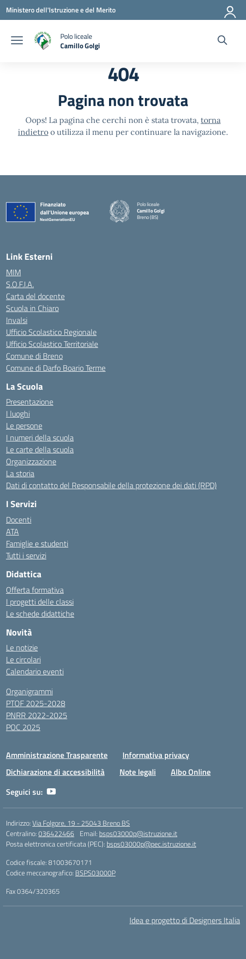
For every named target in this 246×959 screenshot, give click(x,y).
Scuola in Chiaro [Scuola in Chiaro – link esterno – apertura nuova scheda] (32, 308)
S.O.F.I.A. (20, 284)
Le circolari (23, 659)
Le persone (24, 425)
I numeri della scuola (40, 437)
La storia (20, 473)
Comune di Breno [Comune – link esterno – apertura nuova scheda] (34, 356)
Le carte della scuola (40, 449)
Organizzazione (31, 461)
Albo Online (191, 772)
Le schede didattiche (40, 614)
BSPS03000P (95, 872)
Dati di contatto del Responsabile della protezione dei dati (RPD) (111, 485)
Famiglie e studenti (37, 543)
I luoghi (18, 414)
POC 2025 (23, 727)
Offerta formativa (35, 590)
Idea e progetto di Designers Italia (184, 920)
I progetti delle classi (40, 602)
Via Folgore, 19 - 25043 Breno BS (81, 823)
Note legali (138, 772)
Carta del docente (35, 296)
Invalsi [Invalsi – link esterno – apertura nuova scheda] (16, 320)
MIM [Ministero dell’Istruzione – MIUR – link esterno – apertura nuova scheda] (13, 272)
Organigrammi (29, 691)
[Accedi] (230, 9)
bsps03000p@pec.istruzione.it (151, 844)
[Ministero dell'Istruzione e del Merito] (61, 9)
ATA (12, 531)
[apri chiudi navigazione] (17, 41)
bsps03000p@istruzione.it (138, 833)
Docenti (18, 520)
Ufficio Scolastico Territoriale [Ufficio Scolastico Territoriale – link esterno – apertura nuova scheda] (52, 344)
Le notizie (22, 647)
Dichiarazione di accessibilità (55, 772)
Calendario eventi (35, 671)
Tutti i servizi (26, 555)
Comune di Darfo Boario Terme (56, 368)
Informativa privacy (156, 755)
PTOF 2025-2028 (35, 703)
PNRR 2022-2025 (36, 715)
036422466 (56, 833)
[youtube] (51, 791)
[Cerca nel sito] (222, 41)
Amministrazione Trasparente (57, 755)
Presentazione (29, 402)
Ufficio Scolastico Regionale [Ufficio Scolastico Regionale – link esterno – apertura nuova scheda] (51, 332)
